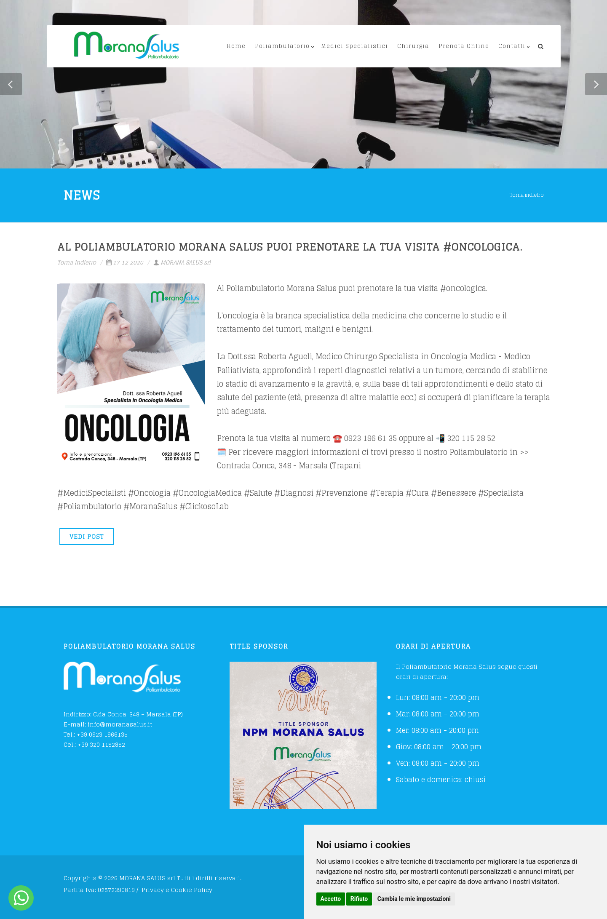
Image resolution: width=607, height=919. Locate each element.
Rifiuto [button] (359, 898)
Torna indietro (527, 194)
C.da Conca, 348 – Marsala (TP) (138, 714)
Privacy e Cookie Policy (177, 889)
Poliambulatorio (282, 46)
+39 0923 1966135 (102, 734)
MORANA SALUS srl (182, 262)
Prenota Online (464, 46)
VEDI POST (87, 536)
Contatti (511, 46)
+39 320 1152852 (101, 744)
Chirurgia (413, 46)
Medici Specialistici (354, 46)
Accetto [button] (331, 898)
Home (236, 46)
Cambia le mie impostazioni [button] (414, 898)
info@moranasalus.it (120, 724)
